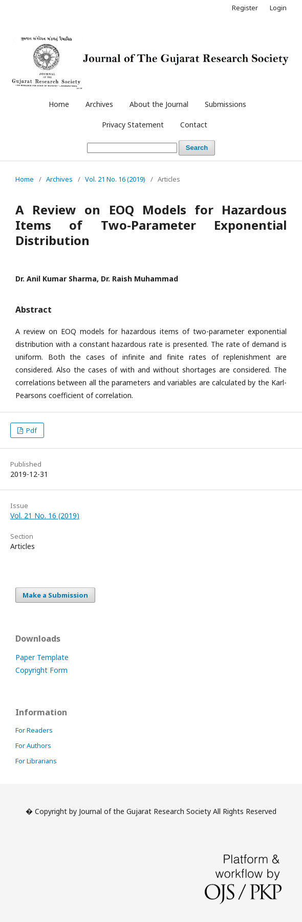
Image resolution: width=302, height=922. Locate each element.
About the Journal (159, 104)
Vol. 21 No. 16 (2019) (115, 179)
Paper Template (42, 657)
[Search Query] (132, 148)
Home (59, 104)
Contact (193, 124)
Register (245, 7)
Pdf (31, 430)
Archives (99, 104)
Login (278, 7)
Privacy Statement (133, 124)
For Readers (34, 730)
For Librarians (36, 760)
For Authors (33, 745)
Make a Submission (55, 595)
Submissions (225, 104)
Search (197, 147)
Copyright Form (41, 670)
